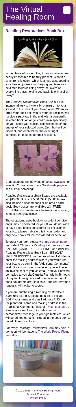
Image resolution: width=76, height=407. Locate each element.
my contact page (56, 241)
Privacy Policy (38, 397)
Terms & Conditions (38, 394)
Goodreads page (53, 185)
